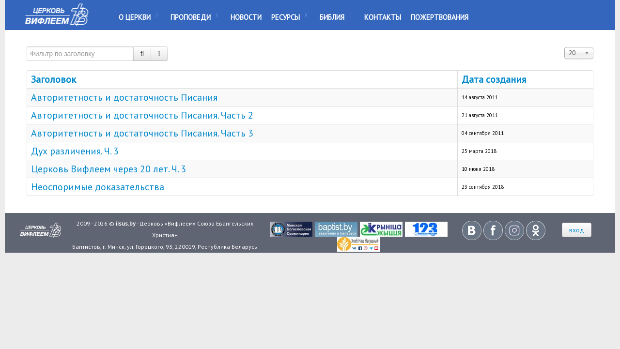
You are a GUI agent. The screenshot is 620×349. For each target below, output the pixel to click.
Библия (332, 17)
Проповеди (190, 17)
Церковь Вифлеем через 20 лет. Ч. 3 (108, 169)
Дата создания (494, 79)
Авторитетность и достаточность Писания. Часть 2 (142, 115)
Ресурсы (285, 17)
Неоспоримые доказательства (97, 187)
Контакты (382, 17)
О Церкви (135, 17)
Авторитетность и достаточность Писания (124, 97)
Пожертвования (439, 17)
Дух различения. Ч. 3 (75, 151)
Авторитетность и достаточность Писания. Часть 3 (142, 133)
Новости (246, 17)
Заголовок (53, 79)
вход (576, 230)
